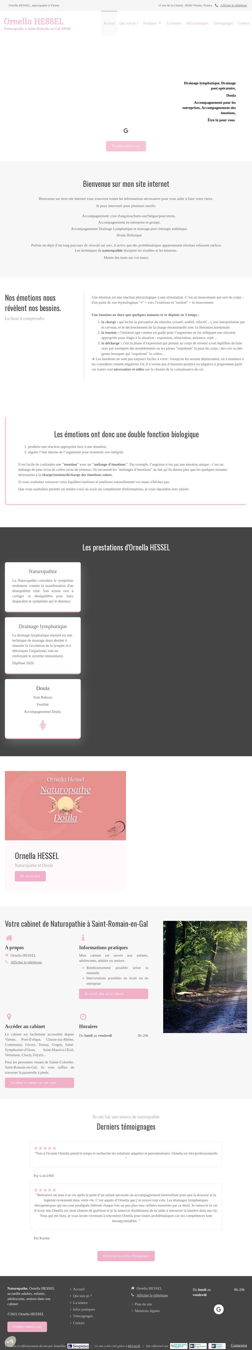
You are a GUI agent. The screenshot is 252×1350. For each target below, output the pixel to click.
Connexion (239, 1345)
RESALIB (134, 1346)
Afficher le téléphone (233, 5)
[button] (10, 1342)
